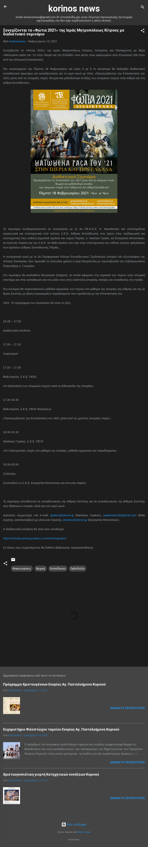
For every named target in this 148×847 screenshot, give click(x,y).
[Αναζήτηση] (142, 8)
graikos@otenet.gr (62, 515)
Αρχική (40, 568)
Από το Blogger (74, 824)
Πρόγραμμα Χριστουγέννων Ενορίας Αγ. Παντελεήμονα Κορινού (54, 684)
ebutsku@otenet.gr (75, 519)
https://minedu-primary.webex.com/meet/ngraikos (34, 538)
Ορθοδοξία (78, 568)
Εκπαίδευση (58, 568)
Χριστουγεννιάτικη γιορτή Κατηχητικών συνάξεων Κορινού (51, 774)
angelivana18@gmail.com (119, 515)
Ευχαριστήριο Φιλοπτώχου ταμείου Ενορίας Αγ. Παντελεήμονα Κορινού (61, 729)
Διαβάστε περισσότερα (127, 708)
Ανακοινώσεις (22, 568)
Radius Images (84, 832)
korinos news (74, 8)
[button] (142, 31)
